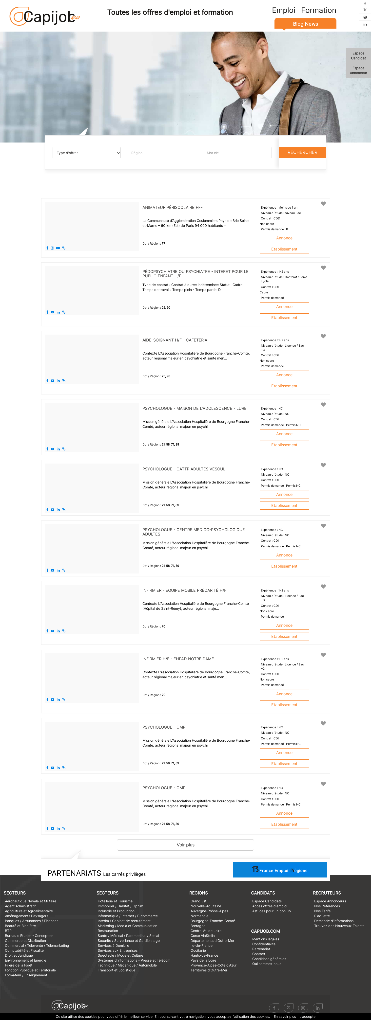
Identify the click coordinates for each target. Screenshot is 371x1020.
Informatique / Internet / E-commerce (128, 916)
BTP (8, 931)
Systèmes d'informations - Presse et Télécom (134, 960)
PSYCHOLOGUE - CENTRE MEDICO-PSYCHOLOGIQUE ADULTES (193, 532)
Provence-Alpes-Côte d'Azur (213, 965)
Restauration (108, 931)
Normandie (199, 916)
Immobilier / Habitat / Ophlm (120, 906)
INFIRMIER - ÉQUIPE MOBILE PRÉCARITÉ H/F (184, 590)
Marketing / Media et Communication (127, 926)
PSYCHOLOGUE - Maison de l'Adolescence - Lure (194, 408)
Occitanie (198, 950)
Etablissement (284, 249)
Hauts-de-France (204, 955)
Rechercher (302, 152)
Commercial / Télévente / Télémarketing (37, 945)
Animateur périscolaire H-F (172, 207)
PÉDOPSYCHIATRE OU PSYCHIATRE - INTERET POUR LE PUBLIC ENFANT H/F (195, 273)
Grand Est (198, 901)
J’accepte (307, 1016)
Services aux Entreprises (117, 950)
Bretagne (198, 926)
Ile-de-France (202, 945)
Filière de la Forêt (18, 965)
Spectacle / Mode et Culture (120, 955)
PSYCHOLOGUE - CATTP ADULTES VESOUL (183, 468)
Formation (318, 10)
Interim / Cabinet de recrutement (124, 921)
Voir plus (186, 844)
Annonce (284, 237)
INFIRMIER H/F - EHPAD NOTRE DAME (178, 658)
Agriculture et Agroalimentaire (29, 911)
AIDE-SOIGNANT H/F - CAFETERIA (174, 340)
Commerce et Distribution (25, 940)
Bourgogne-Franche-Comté (213, 921)
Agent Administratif (20, 906)
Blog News (305, 24)
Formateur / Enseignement (26, 975)
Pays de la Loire (203, 960)
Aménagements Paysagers (26, 916)
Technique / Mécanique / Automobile (127, 965)
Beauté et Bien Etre (20, 926)
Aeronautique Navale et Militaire (30, 901)
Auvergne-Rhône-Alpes (209, 911)
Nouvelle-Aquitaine (206, 906)
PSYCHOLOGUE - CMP (163, 727)
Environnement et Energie (25, 960)
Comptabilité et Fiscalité (24, 950)
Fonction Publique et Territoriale (30, 970)
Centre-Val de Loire (206, 931)
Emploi (283, 10)
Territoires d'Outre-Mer (209, 970)
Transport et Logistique (116, 970)
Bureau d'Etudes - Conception (29, 935)
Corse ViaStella (203, 935)
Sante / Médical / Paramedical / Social (128, 935)
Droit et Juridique (19, 955)
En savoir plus (285, 1016)
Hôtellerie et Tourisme (115, 901)
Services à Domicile (113, 945)
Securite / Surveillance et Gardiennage (129, 940)
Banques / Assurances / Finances (31, 921)
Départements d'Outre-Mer (212, 940)
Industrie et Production (116, 911)
